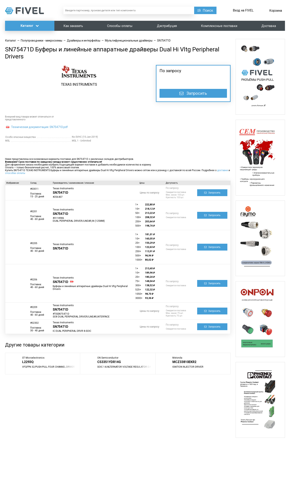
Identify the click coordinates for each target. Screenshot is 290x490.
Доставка (268, 26)
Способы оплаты (120, 26)
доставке (222, 170)
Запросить (193, 93)
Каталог (30, 26)
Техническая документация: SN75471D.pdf (39, 127)
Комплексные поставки (219, 26)
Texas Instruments (63, 188)
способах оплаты (15, 173)
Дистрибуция (167, 26)
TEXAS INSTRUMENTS (79, 84)
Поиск (208, 10)
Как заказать (73, 26)
